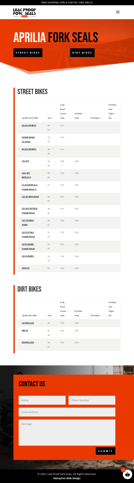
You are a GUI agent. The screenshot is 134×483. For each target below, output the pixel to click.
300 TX (25, 330)
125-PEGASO (28, 323)
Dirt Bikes (82, 52)
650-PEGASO (28, 342)
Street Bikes (28, 52)
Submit (105, 451)
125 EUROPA (28, 256)
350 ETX (26, 268)
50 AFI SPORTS (29, 125)
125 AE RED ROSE (30, 197)
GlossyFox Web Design (66, 478)
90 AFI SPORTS (29, 149)
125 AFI (25, 161)
